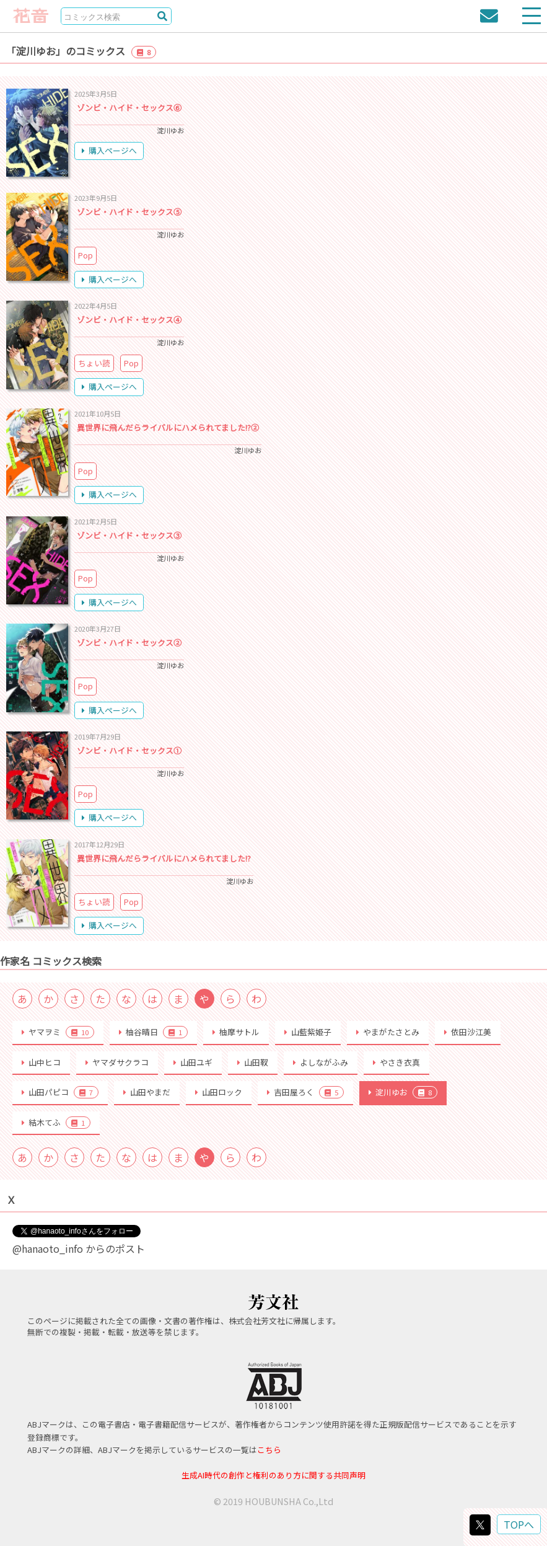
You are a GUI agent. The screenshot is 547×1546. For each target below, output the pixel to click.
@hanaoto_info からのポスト (78, 1248)
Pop (85, 255)
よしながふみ (320, 1062)
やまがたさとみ (387, 1032)
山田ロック (218, 1092)
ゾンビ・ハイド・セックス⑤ (129, 212)
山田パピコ (60, 1092)
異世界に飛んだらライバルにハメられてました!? (164, 858)
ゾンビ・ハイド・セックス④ (129, 319)
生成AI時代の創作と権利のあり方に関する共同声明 (273, 1475)
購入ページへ (109, 150)
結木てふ (56, 1122)
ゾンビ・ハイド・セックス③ (129, 535)
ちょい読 (94, 363)
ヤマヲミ (58, 1032)
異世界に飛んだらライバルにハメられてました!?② (168, 427)
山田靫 (252, 1062)
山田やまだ (146, 1092)
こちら (269, 1449)
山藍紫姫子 (307, 1032)
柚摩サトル (236, 1032)
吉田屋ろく (305, 1092)
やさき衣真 (396, 1062)
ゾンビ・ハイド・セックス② (129, 642)
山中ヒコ (41, 1062)
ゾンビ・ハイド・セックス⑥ (129, 107)
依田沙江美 (467, 1032)
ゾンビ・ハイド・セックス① (129, 750)
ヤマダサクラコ (117, 1062)
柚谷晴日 (153, 1032)
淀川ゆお (403, 1092)
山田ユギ (192, 1062)
